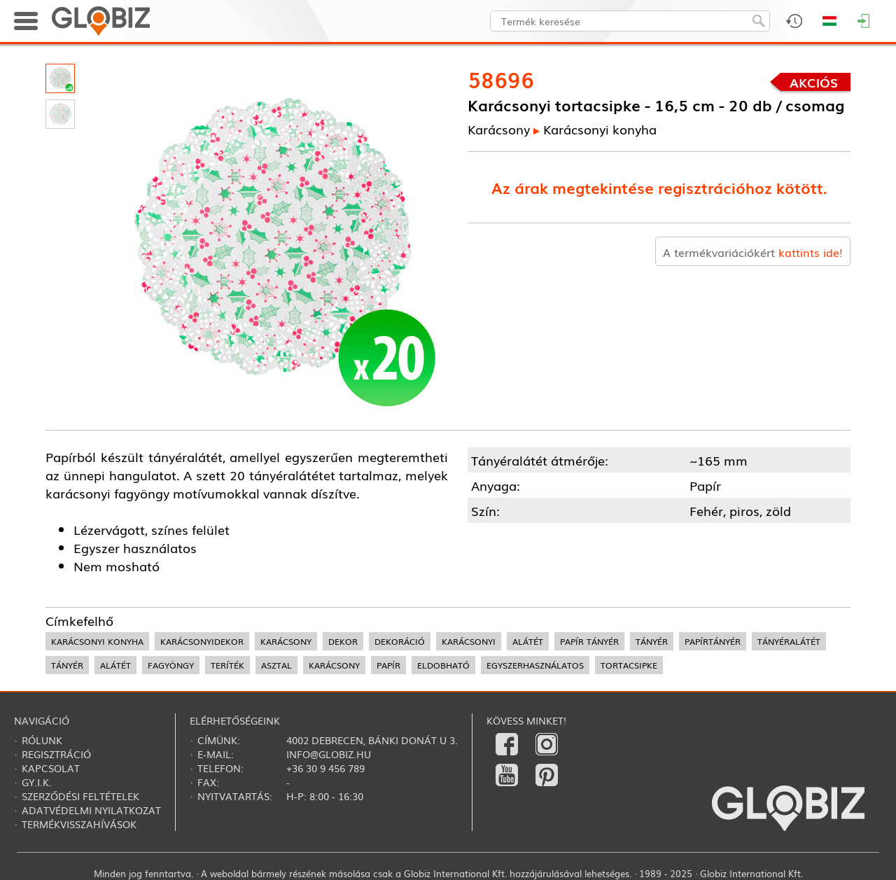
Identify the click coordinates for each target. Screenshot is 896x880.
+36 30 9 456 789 (325, 768)
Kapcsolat (51, 768)
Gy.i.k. (37, 782)
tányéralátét (788, 641)
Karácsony (499, 129)
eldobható (443, 665)
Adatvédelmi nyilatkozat (91, 810)
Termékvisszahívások (79, 824)
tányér (652, 641)
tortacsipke (629, 665)
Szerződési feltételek (80, 796)
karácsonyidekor (202, 641)
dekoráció (399, 641)
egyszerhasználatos (535, 665)
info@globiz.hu (328, 754)
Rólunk (42, 740)
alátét (527, 641)
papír (388, 665)
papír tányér (589, 641)
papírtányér (713, 641)
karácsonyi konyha (97, 641)
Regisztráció (56, 754)
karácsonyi (469, 641)
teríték (227, 665)
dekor (343, 641)
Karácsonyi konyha (600, 129)
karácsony (286, 641)
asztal (276, 665)
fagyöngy (171, 665)
